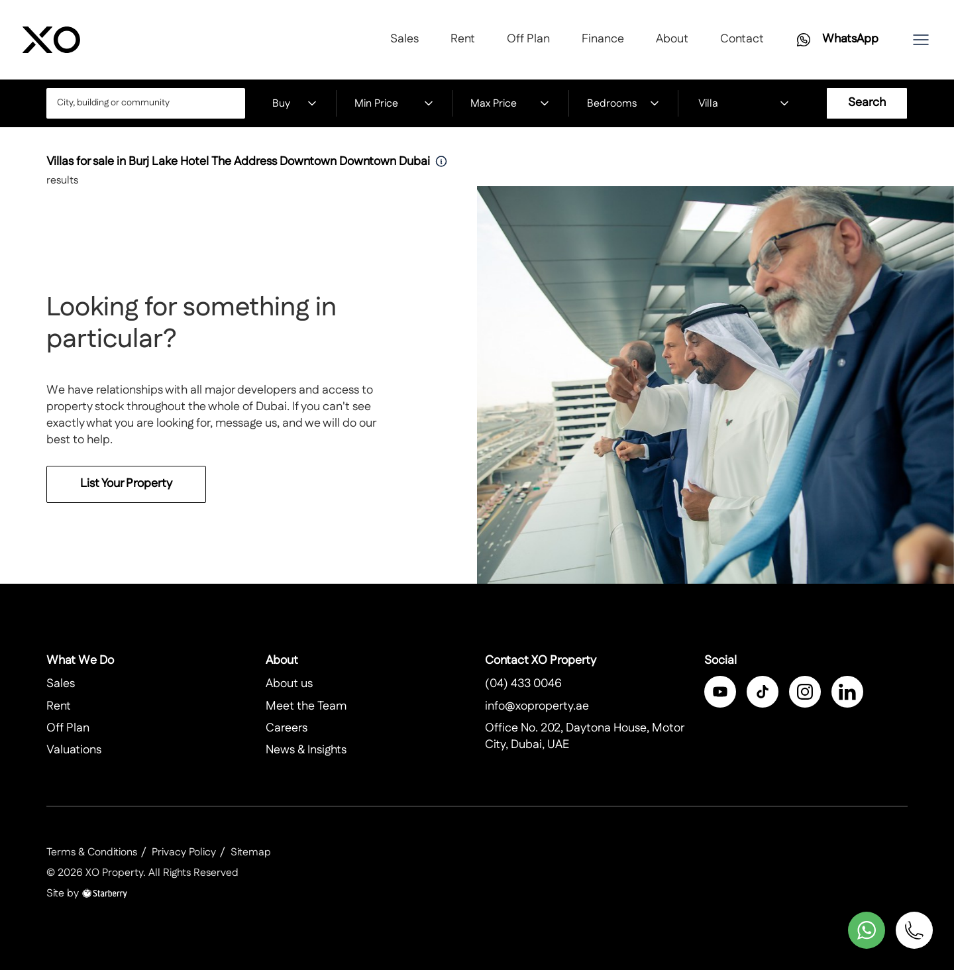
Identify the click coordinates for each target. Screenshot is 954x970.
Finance (603, 39)
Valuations (73, 750)
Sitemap (251, 852)
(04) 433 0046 (523, 683)
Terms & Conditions (91, 852)
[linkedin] (847, 692)
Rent (462, 39)
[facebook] (720, 692)
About (672, 39)
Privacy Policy (184, 852)
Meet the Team (306, 706)
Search (867, 102)
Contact (742, 39)
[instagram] (805, 692)
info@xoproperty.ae (537, 706)
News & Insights (306, 750)
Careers (286, 728)
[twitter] (762, 692)
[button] (920, 39)
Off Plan (528, 39)
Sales (404, 39)
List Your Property (126, 498)
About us (289, 683)
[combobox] (145, 103)
